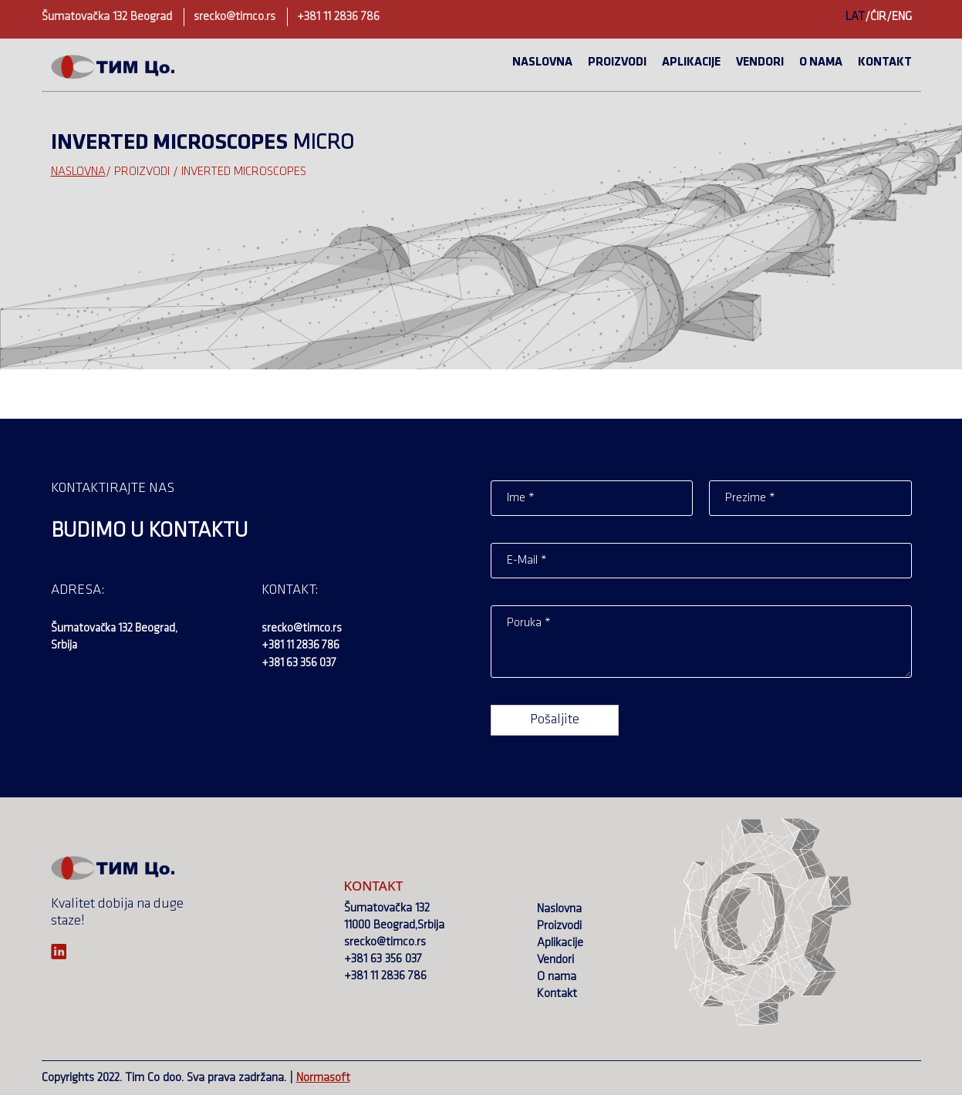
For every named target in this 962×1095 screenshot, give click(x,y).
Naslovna (542, 62)
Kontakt (885, 62)
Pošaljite (554, 720)
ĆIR (878, 17)
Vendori (760, 62)
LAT (855, 17)
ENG (902, 17)
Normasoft (323, 1078)
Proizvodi (617, 62)
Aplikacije (691, 62)
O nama (820, 62)
